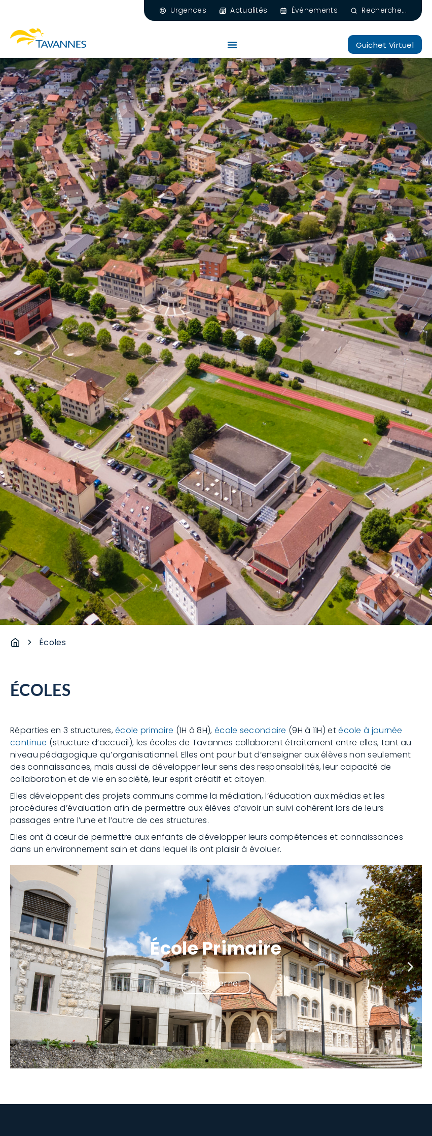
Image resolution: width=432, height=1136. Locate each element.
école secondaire (250, 730)
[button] (21, 966)
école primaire (144, 730)
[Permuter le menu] (232, 45)
